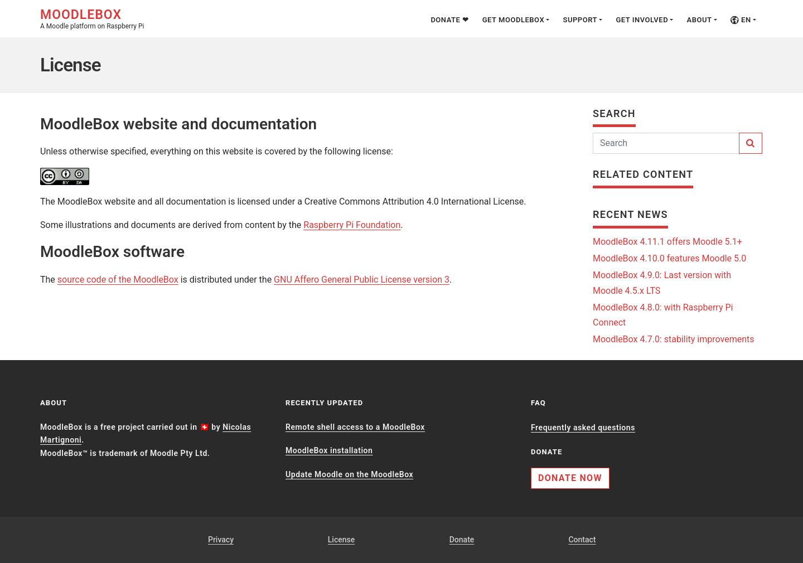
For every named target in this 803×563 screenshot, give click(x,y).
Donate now (570, 478)
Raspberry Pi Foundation (351, 225)
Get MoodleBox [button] (513, 20)
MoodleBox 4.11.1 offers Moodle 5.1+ (667, 241)
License (341, 539)
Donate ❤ (449, 20)
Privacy (221, 539)
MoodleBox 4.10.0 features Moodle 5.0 (669, 258)
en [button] (741, 20)
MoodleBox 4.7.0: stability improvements (673, 339)
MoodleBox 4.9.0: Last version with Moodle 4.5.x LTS (662, 282)
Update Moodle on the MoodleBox (349, 474)
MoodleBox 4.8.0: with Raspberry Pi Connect (663, 315)
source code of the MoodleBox (117, 279)
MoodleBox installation (329, 450)
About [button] (699, 20)
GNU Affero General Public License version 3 (361, 279)
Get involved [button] (642, 20)
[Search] (666, 143)
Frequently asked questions (583, 427)
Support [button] (580, 20)
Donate (462, 539)
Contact (582, 539)
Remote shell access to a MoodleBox (355, 427)
